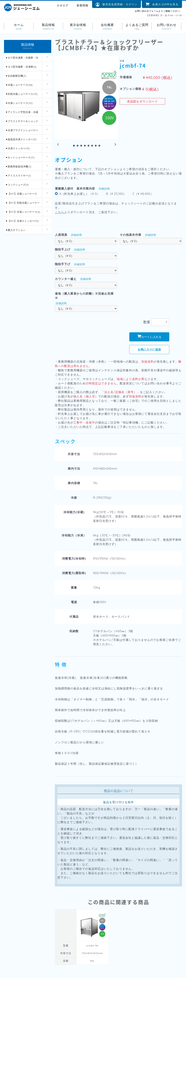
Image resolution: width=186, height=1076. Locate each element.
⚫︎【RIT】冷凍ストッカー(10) (22, 221)
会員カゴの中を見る (161, 4)
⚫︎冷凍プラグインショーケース (21, 132)
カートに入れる (149, 337)
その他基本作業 (130, 235)
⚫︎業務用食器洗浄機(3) (18, 166)
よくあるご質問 (137, 24)
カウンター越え (65, 279)
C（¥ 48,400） (142, 194)
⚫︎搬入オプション (15, 230)
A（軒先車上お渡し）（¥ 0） (79, 194)
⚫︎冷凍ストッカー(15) (17, 148)
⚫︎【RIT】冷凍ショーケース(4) (22, 211)
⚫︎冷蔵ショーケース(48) (19, 85)
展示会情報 (78, 24)
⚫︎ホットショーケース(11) (19, 157)
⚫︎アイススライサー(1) (18, 175)
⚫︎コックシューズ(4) (17, 184)
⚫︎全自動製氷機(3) (15, 75)
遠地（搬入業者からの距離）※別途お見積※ (84, 296)
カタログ (62, 5)
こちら (59, 212)
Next (114, 144)
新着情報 (82, 5)
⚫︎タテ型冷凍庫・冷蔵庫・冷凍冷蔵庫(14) (21, 59)
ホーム (19, 24)
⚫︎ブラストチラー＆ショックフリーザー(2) (21, 123)
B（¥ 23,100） (116, 194)
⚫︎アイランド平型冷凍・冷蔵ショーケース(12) (21, 113)
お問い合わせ (166, 24)
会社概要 (107, 24)
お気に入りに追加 (149, 349)
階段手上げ (62, 249)
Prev (58, 144)
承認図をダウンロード (142, 101)
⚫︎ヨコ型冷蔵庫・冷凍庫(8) (20, 66)
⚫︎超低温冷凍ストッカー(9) (20, 139)
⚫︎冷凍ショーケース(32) (19, 103)
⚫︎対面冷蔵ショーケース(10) (21, 94)
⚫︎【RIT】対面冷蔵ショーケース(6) (22, 204)
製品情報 (48, 24)
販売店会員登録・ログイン (116, 5)
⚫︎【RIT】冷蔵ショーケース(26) (21, 195)
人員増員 (61, 235)
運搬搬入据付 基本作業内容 (75, 188)
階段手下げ (62, 264)
